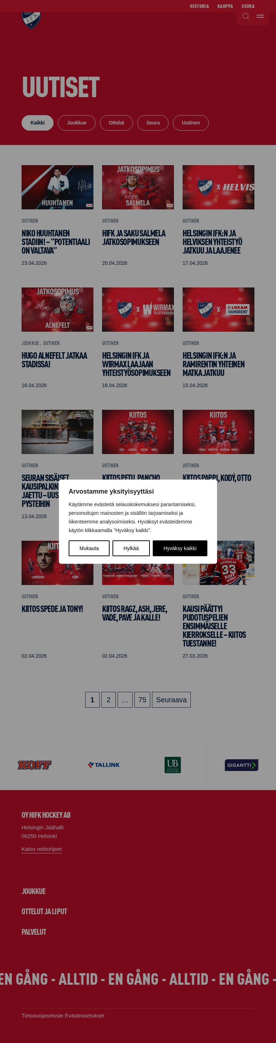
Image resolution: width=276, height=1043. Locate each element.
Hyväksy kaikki (180, 548)
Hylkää (131, 548)
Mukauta (89, 548)
